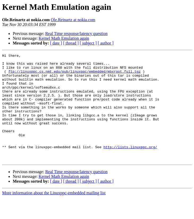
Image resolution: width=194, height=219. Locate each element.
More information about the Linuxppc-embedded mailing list (53, 214)
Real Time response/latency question (76, 33)
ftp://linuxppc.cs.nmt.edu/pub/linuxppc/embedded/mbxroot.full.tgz (74, 75)
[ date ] (56, 43)
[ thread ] (71, 43)
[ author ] (106, 43)
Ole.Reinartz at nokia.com (73, 19)
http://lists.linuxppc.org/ (130, 166)
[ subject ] (88, 43)
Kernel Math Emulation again (64, 38)
